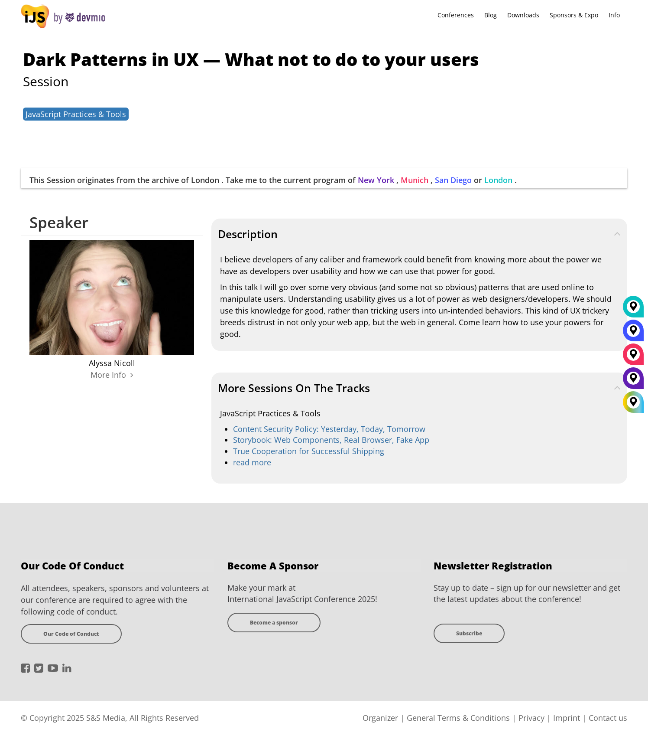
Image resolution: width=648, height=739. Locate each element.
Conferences (455, 15)
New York (376, 180)
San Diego (453, 180)
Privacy (531, 718)
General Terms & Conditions (458, 718)
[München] (633, 357)
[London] (633, 309)
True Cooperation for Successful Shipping (308, 451)
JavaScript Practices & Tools (76, 114)
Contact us (608, 718)
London (498, 180)
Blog (490, 15)
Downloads (523, 15)
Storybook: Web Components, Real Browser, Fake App (331, 440)
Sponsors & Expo (574, 15)
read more (252, 462)
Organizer (380, 718)
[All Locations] (633, 401)
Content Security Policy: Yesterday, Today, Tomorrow (329, 429)
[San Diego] (633, 333)
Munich (414, 180)
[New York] (633, 381)
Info (614, 15)
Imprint (566, 718)
